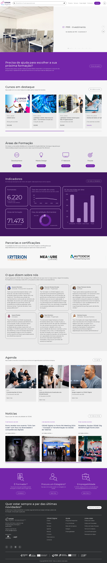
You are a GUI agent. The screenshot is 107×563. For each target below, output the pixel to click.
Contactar (49, 539)
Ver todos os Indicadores (93, 181)
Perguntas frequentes (71, 520)
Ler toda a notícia (10, 433)
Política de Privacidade (90, 523)
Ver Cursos (17, 165)
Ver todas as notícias (95, 416)
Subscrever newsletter (94, 507)
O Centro (49, 534)
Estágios (68, 528)
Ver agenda (97, 360)
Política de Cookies (90, 520)
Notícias (49, 531)
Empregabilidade (70, 531)
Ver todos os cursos (95, 89)
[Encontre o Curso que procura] (39, 3)
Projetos (70, 3)
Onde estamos (51, 537)
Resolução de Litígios (90, 534)
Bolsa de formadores (71, 526)
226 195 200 (13, 529)
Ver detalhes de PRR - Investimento (75, 32)
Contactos (90, 3)
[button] (103, 31)
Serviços (76, 3)
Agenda (49, 528)
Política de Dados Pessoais (92, 526)
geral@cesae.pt (13, 530)
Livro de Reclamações (90, 531)
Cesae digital (82, 3)
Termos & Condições (90, 528)
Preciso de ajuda (95, 66)
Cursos (97, 3)
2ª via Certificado (70, 523)
